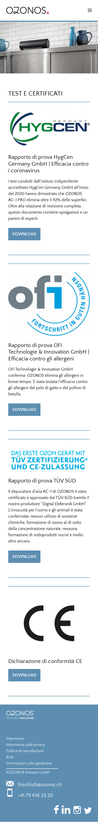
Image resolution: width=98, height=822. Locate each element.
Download (24, 234)
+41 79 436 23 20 (35, 795)
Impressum (15, 739)
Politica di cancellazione (25, 751)
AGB (9, 757)
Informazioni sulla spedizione (29, 763)
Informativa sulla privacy (25, 745)
